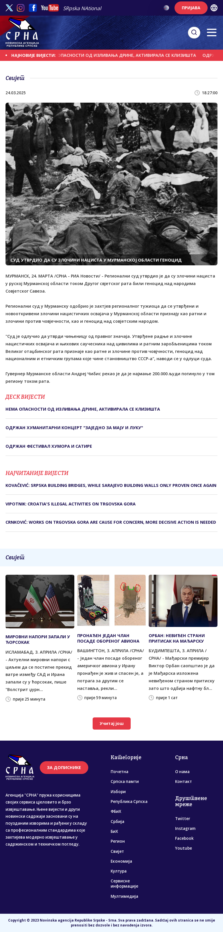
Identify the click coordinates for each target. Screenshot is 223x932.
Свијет (117, 851)
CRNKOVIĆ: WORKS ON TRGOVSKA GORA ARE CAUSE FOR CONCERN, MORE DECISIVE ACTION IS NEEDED (111, 522)
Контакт (183, 781)
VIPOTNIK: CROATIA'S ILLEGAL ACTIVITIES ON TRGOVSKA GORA (71, 504)
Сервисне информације (124, 883)
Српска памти (125, 781)
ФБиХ (116, 811)
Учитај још (112, 723)
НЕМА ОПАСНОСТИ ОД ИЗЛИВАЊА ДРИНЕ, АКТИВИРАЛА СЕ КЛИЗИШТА (123, 55)
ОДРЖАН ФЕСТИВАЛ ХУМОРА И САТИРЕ (49, 446)
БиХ (114, 831)
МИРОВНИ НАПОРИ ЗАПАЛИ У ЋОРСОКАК (38, 639)
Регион (118, 841)
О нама (182, 771)
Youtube (183, 848)
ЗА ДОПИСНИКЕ (64, 767)
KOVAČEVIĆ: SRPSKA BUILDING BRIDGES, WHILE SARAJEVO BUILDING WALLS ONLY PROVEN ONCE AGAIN (111, 485)
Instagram (185, 828)
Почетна (119, 771)
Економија (121, 861)
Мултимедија (124, 896)
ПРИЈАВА (191, 7)
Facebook (184, 838)
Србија (117, 821)
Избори (118, 791)
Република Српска (129, 801)
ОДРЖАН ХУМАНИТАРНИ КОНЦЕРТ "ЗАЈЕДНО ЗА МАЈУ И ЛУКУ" (74, 427)
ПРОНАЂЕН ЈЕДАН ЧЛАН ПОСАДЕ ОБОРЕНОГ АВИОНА (108, 638)
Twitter (182, 818)
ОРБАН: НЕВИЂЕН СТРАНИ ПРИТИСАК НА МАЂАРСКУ (177, 638)
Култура (119, 871)
